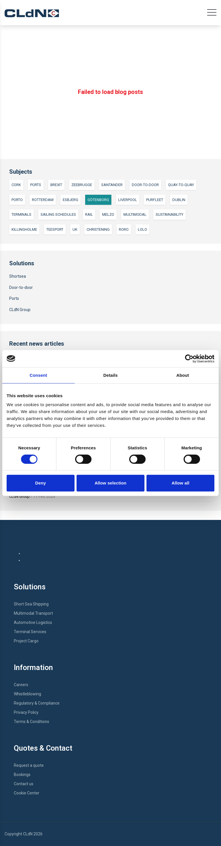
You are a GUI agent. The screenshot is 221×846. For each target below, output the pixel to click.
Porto (17, 200)
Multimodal (134, 214)
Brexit (56, 185)
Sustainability (169, 214)
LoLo (142, 229)
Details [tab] (110, 375)
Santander (112, 185)
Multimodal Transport (33, 613)
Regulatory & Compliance (37, 703)
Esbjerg (70, 200)
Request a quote (29, 765)
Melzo (108, 214)
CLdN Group (20, 309)
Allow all (180, 482)
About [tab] (182, 375)
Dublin (178, 200)
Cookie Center (26, 793)
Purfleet (154, 200)
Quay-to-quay (181, 185)
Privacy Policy (26, 712)
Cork (16, 185)
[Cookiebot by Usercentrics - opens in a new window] (189, 358)
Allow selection (111, 482)
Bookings (22, 774)
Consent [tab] (38, 375)
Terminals (21, 214)
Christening (98, 229)
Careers (21, 684)
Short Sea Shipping (31, 604)
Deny (40, 482)
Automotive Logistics (33, 622)
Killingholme (24, 229)
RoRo (124, 229)
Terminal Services (30, 631)
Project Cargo (26, 641)
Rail (89, 214)
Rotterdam (43, 200)
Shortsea (17, 276)
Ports (35, 185)
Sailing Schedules (58, 214)
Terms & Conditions (31, 721)
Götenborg (98, 200)
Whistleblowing (27, 694)
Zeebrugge (81, 185)
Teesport (54, 229)
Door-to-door (145, 185)
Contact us (23, 783)
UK (75, 229)
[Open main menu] (211, 13)
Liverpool (127, 200)
